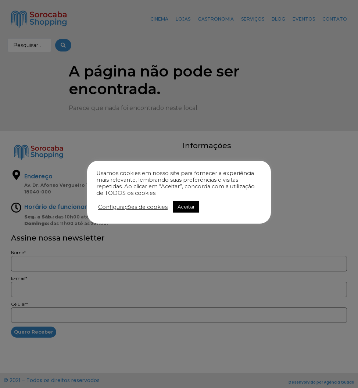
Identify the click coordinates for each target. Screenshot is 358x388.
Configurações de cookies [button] (133, 207)
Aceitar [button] (186, 207)
